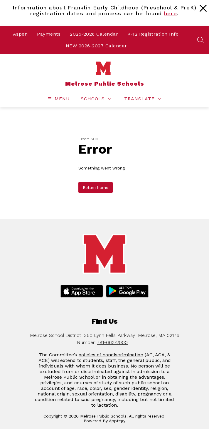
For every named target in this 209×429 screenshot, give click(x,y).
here (170, 13)
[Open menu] (58, 98)
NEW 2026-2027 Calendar (96, 46)
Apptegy (117, 420)
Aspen (20, 34)
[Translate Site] (143, 98)
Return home (95, 187)
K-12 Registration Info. (153, 34)
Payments (48, 34)
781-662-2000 (112, 342)
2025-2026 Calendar (94, 34)
